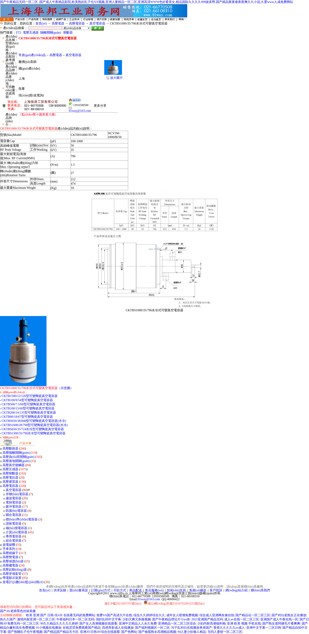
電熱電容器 (13, 502)
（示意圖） (36, 388)
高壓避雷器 (10, 481)
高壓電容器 (77, 23)
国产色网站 (129, 631)
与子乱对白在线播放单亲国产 (191, 627)
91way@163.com (80, 109)
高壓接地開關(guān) (16, 461)
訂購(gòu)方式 (101, 590)
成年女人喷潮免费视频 (182, 615)
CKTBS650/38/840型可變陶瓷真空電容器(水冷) (34, 420)
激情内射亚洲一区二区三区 (36, 619)
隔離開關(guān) (50, 32)
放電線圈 (9, 544)
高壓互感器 (10, 469)
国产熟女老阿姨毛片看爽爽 (281, 623)
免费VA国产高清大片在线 (114, 615)
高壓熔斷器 (10, 473)
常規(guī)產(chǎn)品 (32, 55)
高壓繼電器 (10, 565)
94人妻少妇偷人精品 (192, 631)
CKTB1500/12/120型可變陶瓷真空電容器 (30, 396)
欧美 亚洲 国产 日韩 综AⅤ (44, 615)
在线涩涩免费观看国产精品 (82, 627)
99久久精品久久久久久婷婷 (59, 623)
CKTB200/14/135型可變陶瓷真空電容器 (29, 412)
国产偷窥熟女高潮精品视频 (157, 631)
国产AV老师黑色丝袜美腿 (18, 611)
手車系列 (9, 548)
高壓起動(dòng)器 (15, 569)
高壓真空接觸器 (14, 465)
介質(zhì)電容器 (16, 532)
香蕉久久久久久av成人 (229, 627)
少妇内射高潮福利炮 (211, 623)
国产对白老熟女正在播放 (289, 615)
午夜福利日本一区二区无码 (75, 619)
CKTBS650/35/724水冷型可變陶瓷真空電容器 (33, 429)
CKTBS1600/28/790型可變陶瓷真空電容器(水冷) (35, 425)
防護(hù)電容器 (16, 510)
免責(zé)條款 (198, 590)
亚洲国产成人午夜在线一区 (279, 619)
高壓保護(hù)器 (13, 561)
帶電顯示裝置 (12, 577)
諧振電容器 (13, 523)
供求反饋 (60, 590)
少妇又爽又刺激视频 (136, 619)
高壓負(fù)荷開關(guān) (18, 456)
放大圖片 (116, 77)
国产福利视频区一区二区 (152, 627)
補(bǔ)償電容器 (16, 528)
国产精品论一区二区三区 (252, 615)
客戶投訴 (216, 590)
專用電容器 (13, 536)
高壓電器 (58, 23)
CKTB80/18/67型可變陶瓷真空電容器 (27, 416)
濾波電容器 (13, 498)
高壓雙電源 (10, 557)
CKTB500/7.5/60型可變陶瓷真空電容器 (28, 404)
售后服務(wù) (154, 590)
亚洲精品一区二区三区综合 (177, 623)
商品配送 (135, 590)
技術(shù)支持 (176, 590)
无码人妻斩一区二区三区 (225, 631)
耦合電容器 (13, 514)
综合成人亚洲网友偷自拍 (216, 615)
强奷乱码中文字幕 (108, 619)
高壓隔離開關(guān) (16, 452)
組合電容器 (13, 540)
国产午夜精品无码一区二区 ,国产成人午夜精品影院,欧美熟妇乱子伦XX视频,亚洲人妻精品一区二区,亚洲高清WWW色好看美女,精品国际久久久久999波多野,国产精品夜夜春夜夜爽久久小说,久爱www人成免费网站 (146, 2)
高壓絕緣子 (10, 553)
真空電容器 (97, 23)
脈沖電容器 (13, 506)
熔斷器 (68, 32)
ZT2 (18, 32)
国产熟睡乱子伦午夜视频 (25, 631)
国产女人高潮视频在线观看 (98, 623)
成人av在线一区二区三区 (241, 619)
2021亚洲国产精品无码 (207, 619)
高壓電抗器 (10, 477)
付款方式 (120, 590)
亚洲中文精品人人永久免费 (138, 623)
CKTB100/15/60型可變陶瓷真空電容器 (28, 408)
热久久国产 (8, 619)
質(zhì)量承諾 (78, 590)
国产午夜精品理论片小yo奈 (171, 619)
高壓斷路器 (10, 448)
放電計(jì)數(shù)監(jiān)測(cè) (23, 582)
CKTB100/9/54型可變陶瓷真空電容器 (27, 400)
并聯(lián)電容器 (17, 494)
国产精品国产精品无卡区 (61, 631)
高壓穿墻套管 (12, 573)
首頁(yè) (41, 23)
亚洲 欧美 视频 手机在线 (244, 623)
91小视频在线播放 (48, 627)
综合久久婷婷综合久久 (149, 615)
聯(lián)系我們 (260, 590)
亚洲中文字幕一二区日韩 (263, 627)
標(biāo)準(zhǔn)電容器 (22, 519)
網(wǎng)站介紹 (236, 590)
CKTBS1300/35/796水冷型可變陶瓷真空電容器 (33, 433)
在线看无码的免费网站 (79, 615)
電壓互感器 (31, 32)
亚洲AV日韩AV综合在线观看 (100, 631)
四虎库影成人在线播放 (118, 627)
